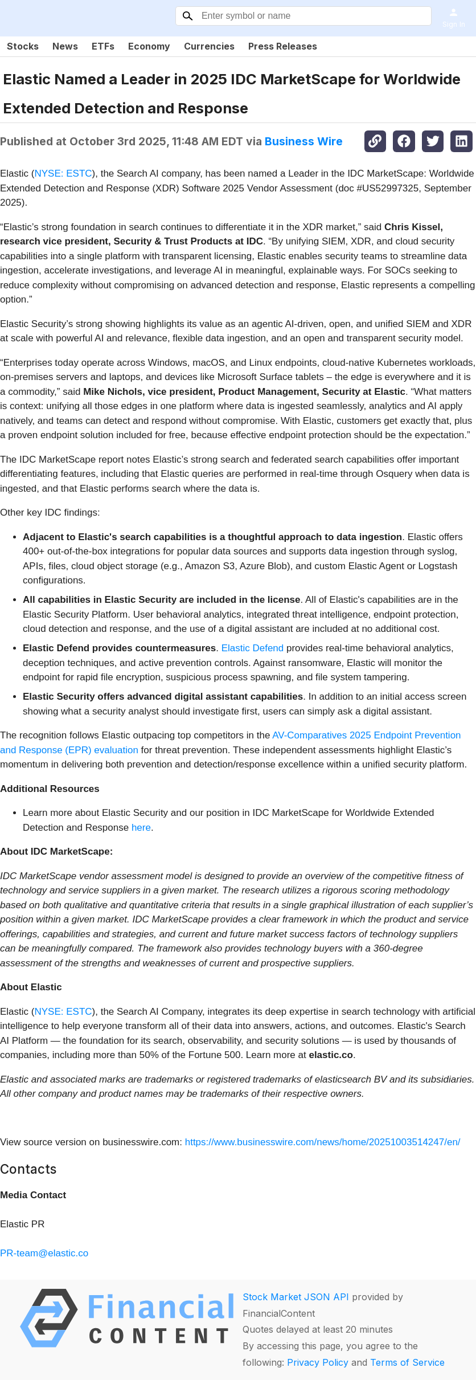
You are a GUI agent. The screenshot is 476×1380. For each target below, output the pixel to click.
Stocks (23, 46)
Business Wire (304, 141)
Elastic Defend (252, 648)
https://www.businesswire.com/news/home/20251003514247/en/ (323, 1142)
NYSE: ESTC (63, 173)
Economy (149, 46)
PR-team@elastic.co (44, 1253)
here (141, 827)
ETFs (103, 46)
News (65, 46)
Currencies (209, 46)
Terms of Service (407, 1362)
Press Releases (282, 46)
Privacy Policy (317, 1362)
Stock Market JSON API (296, 1297)
